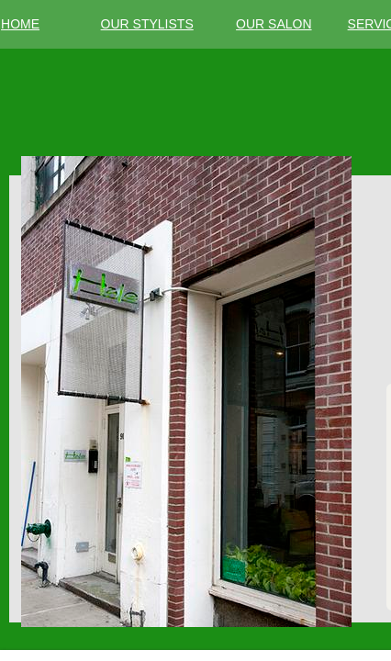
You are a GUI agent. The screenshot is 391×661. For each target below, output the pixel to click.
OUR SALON (273, 24)
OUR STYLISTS (147, 24)
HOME (20, 24)
